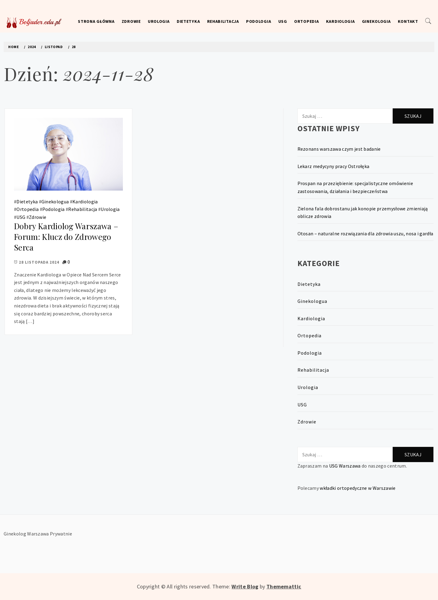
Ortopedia (306, 21)
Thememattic (283, 586)
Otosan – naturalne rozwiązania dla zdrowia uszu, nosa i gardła (365, 233)
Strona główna (96, 21)
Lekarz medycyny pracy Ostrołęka (333, 166)
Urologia (159, 21)
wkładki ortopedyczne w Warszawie (357, 488)
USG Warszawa (345, 466)
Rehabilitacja (223, 21)
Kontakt (408, 21)
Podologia (258, 21)
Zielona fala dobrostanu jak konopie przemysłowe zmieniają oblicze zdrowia (362, 212)
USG (282, 21)
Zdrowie (131, 21)
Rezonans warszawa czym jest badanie (339, 149)
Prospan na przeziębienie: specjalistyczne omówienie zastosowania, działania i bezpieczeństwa (355, 187)
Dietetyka (188, 21)
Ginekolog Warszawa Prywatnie (38, 534)
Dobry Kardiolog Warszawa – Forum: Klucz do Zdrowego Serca (66, 236)
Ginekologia (376, 21)
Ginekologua (55, 201)
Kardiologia (340, 21)
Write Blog (244, 586)
